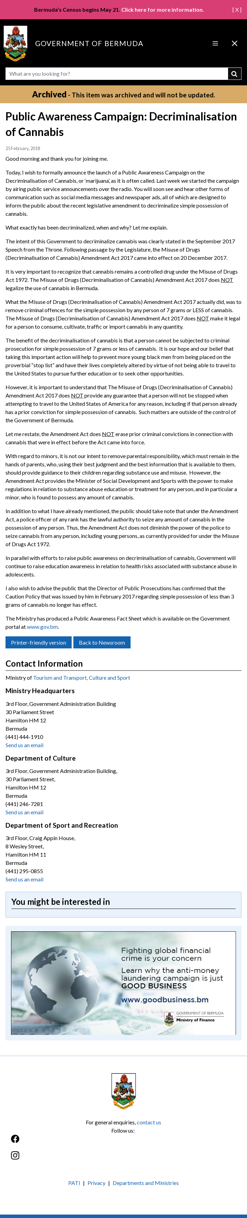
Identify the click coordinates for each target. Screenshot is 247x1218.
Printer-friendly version (38, 642)
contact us (149, 1122)
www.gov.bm (42, 626)
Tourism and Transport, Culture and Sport (81, 677)
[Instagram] (123, 1159)
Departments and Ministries (146, 1182)
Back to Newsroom (102, 642)
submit (234, 73)
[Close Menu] (234, 43)
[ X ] (237, 9)
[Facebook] (123, 1142)
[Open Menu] (215, 43)
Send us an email (24, 745)
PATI (74, 1182)
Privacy (96, 1182)
